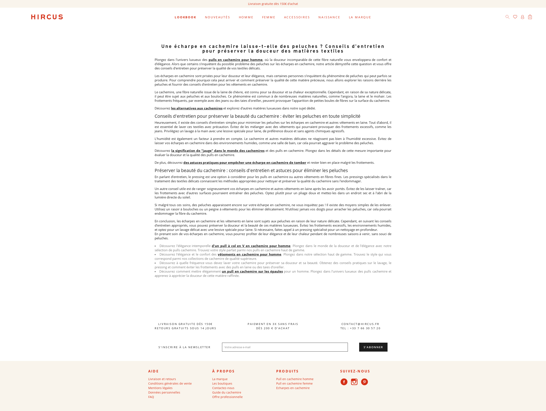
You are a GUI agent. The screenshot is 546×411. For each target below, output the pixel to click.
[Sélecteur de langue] (537, 17)
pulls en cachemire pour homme (236, 59)
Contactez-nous (223, 388)
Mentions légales (160, 388)
